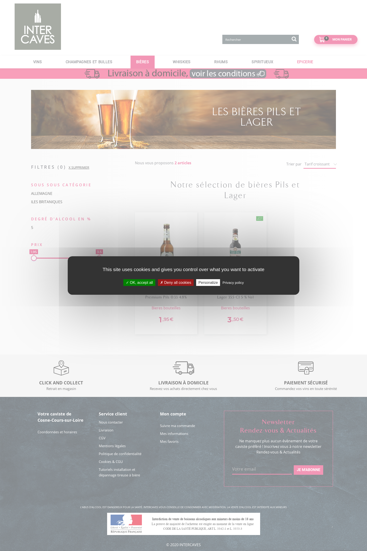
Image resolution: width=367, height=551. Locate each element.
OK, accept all (139, 283)
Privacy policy (233, 283)
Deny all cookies (175, 283)
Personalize (208, 283)
